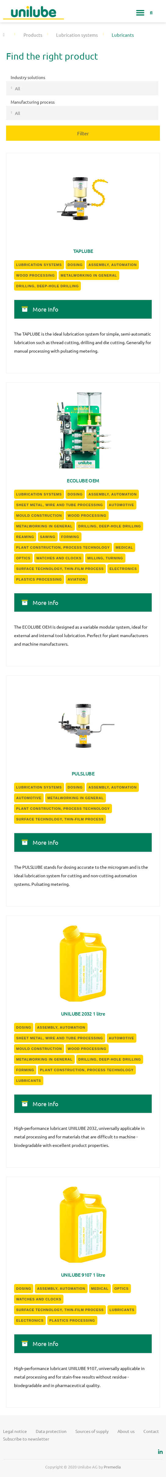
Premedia (112, 1466)
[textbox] (90, 88)
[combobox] (82, 88)
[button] (140, 12)
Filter (83, 133)
